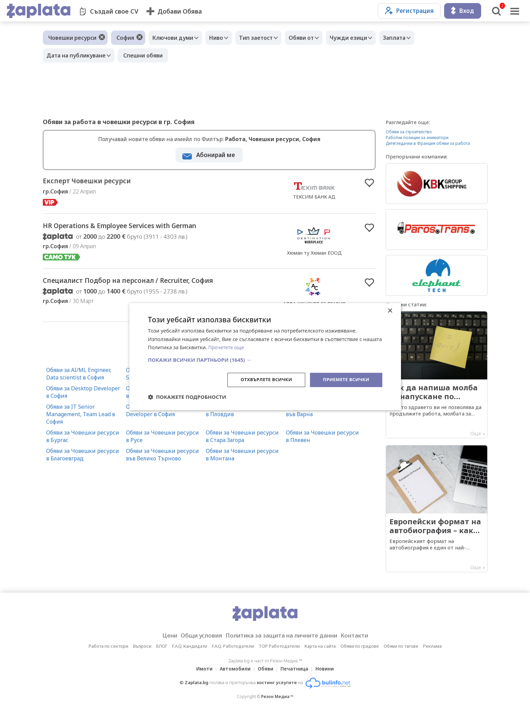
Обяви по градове (360, 646)
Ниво (221, 37)
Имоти (200, 668)
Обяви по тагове (401, 646)
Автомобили (233, 668)
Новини (328, 668)
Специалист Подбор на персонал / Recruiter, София (156, 285)
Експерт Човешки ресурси (100, 182)
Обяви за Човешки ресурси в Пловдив (242, 413)
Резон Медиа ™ (277, 696)
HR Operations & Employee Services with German (147, 228)
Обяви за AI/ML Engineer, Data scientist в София (78, 377)
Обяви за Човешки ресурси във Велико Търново (162, 458)
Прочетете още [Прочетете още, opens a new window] (227, 346)
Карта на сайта (320, 646)
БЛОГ (161, 646)
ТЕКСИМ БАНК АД (314, 197)
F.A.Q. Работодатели (233, 646)
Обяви (265, 668)
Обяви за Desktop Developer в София (83, 395)
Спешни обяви (146, 55)
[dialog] (265, 356)
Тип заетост (264, 37)
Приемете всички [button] (344, 379)
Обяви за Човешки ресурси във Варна (322, 413)
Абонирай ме (215, 155)
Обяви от (313, 37)
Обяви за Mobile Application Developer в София (162, 413)
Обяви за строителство (409, 132)
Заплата (413, 37)
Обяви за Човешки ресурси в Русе (162, 439)
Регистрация (409, 11)
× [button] (389, 310)
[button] (265, 359)
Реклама (432, 646)
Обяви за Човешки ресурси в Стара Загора (242, 439)
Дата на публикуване (77, 55)
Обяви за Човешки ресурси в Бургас (82, 439)
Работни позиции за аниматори (417, 137)
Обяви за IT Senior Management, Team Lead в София (80, 417)
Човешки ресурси (72, 37)
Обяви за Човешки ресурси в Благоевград (82, 458)
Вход (462, 11)
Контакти (365, 635)
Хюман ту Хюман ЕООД (314, 255)
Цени (158, 635)
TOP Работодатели (279, 646)
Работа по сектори (108, 646)
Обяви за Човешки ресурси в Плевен (322, 439)
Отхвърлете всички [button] (261, 379)
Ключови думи (174, 37)
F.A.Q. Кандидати (189, 646)
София (125, 37)
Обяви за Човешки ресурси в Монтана (242, 458)
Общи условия (194, 635)
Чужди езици (363, 37)
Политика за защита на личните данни (283, 635)
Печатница (296, 668)
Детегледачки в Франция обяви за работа (428, 143)
